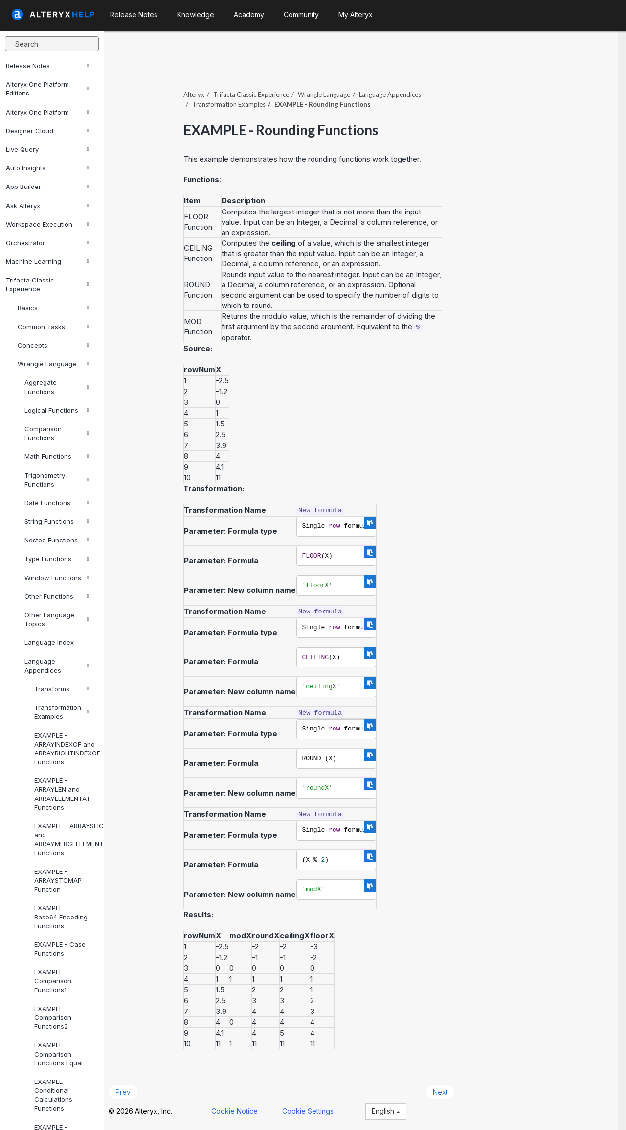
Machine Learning (47, 261)
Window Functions (56, 578)
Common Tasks (53, 326)
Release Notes (47, 66)
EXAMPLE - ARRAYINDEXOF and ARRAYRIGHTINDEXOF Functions (65, 748)
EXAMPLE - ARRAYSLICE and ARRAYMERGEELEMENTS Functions (65, 839)
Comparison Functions (56, 433)
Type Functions (56, 559)
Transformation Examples (61, 712)
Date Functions (56, 503)
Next (448, 1090)
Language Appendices (56, 666)
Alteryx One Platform (47, 112)
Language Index (49, 642)
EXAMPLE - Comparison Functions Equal (58, 1053)
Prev (130, 1090)
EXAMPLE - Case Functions (60, 949)
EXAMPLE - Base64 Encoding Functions (61, 916)
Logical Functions (56, 410)
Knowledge (195, 14)
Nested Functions (56, 540)
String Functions (56, 521)
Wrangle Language (53, 364)
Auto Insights (47, 168)
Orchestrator (47, 243)
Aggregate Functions (56, 386)
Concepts (53, 345)
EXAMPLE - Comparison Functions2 (52, 1017)
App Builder (47, 186)
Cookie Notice (242, 1109)
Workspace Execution (47, 224)
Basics (53, 308)
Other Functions (56, 596)
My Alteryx (355, 14)
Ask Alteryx (47, 206)
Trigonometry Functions (56, 479)
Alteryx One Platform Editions (47, 88)
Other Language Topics (56, 619)
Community (301, 14)
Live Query (47, 149)
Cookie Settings (315, 1109)
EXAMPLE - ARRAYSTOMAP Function (58, 880)
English (394, 1109)
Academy (249, 14)
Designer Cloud (47, 131)
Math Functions (56, 456)
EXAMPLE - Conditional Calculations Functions (53, 1095)
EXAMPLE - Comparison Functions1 (52, 980)
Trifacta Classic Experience (47, 284)
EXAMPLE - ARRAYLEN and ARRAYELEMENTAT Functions (62, 794)
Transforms (61, 689)
